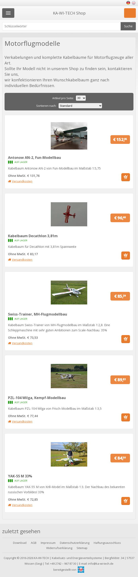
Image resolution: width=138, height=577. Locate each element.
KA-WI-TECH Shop (69, 13)
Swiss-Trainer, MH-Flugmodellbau (37, 314)
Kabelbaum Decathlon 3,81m (33, 235)
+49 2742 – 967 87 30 (63, 563)
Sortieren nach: (46, 106)
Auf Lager (11, 162)
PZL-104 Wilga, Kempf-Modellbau (37, 397)
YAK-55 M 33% (20, 476)
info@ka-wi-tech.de (100, 563)
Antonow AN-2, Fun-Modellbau (34, 157)
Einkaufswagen (130, 13)
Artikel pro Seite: (63, 98)
